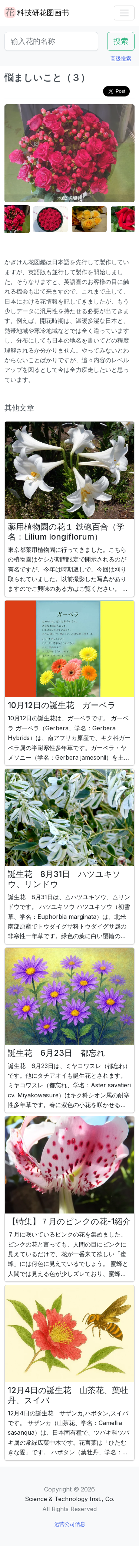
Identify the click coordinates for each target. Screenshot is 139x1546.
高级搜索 (120, 58)
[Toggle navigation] (124, 13)
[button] (23, 219)
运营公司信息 (69, 1524)
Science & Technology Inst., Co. (70, 1499)
